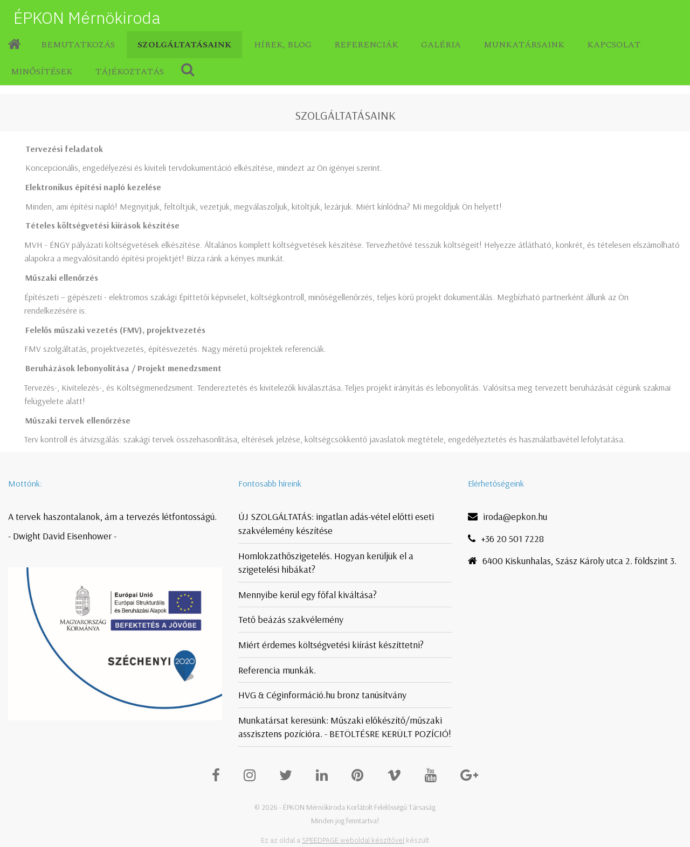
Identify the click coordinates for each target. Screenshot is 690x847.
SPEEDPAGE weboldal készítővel (353, 840)
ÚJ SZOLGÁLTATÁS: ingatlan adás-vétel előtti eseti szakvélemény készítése (336, 523)
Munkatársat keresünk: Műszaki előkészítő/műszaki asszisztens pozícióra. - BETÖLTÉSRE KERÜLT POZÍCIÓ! (344, 727)
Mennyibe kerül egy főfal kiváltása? (307, 594)
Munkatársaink (524, 44)
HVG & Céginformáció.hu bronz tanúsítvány (322, 695)
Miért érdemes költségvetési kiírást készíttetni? (331, 644)
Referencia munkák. (277, 670)
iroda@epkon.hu (515, 516)
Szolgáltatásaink (184, 44)
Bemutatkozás (78, 44)
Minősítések (42, 71)
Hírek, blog (283, 44)
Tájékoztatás (129, 71)
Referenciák (366, 44)
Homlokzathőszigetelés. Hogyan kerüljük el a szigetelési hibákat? (325, 563)
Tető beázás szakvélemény (290, 619)
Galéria (441, 44)
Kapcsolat (613, 44)
